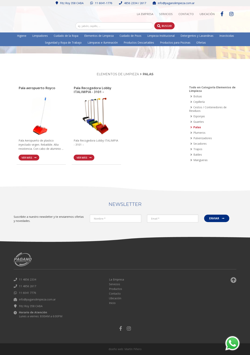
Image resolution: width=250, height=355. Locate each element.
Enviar (216, 218)
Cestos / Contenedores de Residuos (208, 109)
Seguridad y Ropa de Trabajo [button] (63, 42)
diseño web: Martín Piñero (125, 349)
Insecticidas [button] (226, 36)
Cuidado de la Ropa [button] (66, 36)
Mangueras (199, 160)
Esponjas (197, 116)
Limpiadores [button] (40, 36)
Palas (195, 127)
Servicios (166, 14)
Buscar (164, 26)
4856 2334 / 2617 (132, 3)
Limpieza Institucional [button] (161, 36)
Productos (115, 289)
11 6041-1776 (101, 3)
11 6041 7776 (27, 293)
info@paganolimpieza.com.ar (174, 3)
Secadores (198, 143)
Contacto (186, 14)
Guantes (197, 122)
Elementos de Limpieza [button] (99, 36)
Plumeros (197, 132)
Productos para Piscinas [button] (175, 42)
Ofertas (201, 42)
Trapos (196, 149)
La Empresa (145, 14)
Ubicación (207, 14)
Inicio (112, 303)
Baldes (196, 154)
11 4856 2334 (27, 279)
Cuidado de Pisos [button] (130, 36)
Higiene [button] (21, 36)
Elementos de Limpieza (118, 74)
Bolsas (196, 96)
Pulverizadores (201, 138)
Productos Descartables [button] (139, 42)
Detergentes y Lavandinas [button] (196, 36)
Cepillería (197, 102)
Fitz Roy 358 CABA (70, 3)
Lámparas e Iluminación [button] (103, 42)
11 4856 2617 (27, 286)
